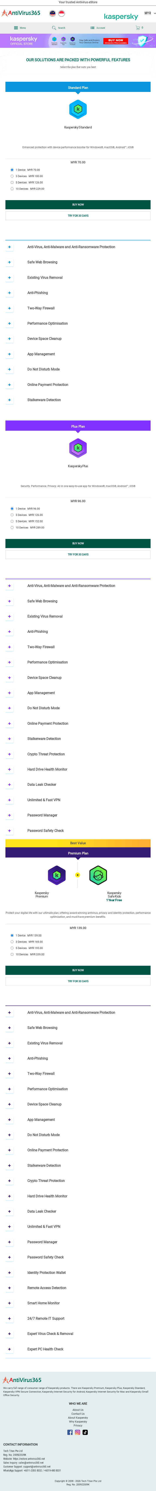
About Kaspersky (78, 1417)
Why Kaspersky (78, 1421)
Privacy (78, 1425)
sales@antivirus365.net (30, 1462)
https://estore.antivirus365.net (29, 1458)
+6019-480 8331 (52, 1470)
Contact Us (78, 1413)
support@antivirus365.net (36, 1466)
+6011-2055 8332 (33, 1470)
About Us (78, 1409)
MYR (147, 13)
